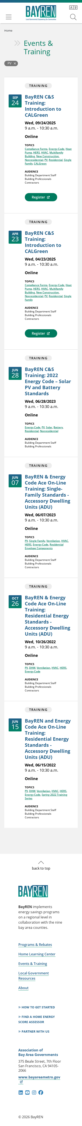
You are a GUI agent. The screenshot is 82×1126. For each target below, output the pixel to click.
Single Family (37, 541)
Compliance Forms (36, 149)
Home (8, 30)
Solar (49, 427)
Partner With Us (35, 1031)
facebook (40, 1092)
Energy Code (56, 149)
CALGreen (40, 163)
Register (41, 197)
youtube (27, 1092)
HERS (36, 152)
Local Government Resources (33, 976)
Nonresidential (34, 160)
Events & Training (38, 47)
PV (45, 160)
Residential (56, 160)
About (23, 987)
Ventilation (53, 541)
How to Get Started (38, 1007)
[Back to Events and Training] (11, 63)
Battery (58, 427)
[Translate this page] (73, 7)
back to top (41, 868)
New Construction (47, 156)
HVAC (44, 152)
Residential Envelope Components (44, 546)
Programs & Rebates (35, 944)
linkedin (20, 1092)
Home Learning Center (36, 954)
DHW (32, 668)
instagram (34, 1092)
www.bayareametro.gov (39, 1079)
